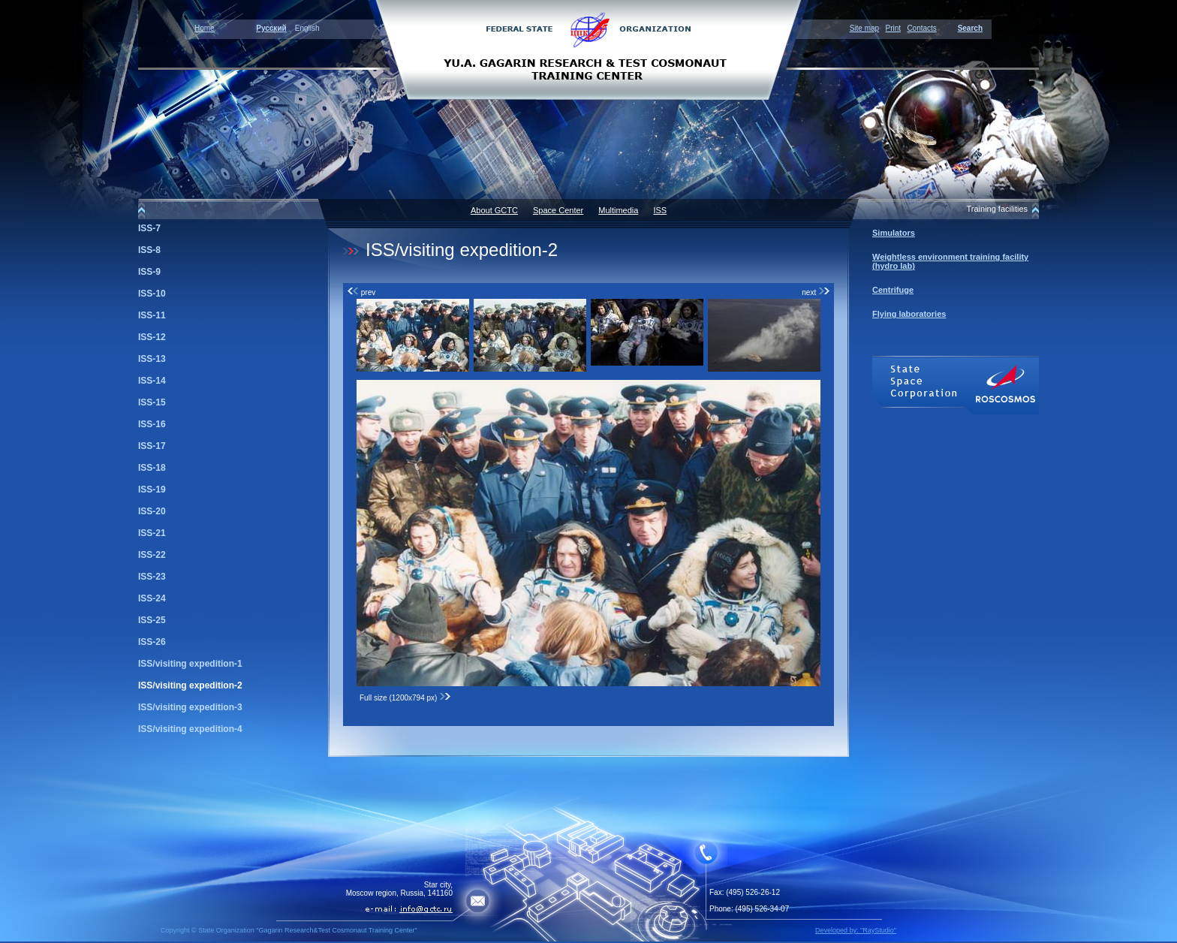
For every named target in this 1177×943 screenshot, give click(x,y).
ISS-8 (149, 250)
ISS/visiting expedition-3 (190, 707)
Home (204, 28)
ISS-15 (152, 402)
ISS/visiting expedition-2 (190, 685)
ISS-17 (152, 446)
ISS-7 (149, 228)
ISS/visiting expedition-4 (190, 729)
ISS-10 (152, 293)
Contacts (921, 28)
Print (893, 28)
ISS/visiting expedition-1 (190, 663)
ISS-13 (152, 359)
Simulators (893, 232)
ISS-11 (152, 315)
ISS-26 (152, 642)
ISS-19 (152, 489)
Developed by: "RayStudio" (855, 930)
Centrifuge (893, 289)
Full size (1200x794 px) (405, 698)
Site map (864, 28)
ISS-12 (152, 337)
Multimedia (618, 210)
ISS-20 (152, 511)
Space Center (558, 210)
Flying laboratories (909, 313)
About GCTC (494, 210)
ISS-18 (152, 467)
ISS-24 (152, 598)
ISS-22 (152, 555)
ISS (660, 210)
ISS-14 (152, 380)
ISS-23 (152, 576)
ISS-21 (152, 533)
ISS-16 (152, 424)
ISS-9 (149, 272)
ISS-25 (152, 620)
